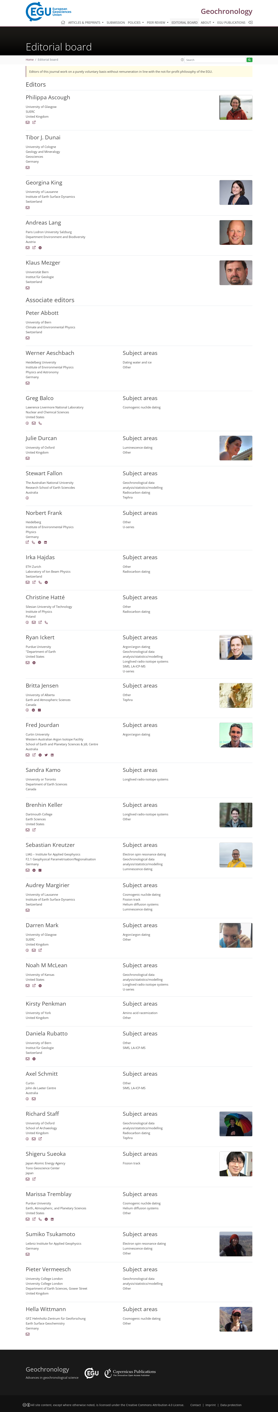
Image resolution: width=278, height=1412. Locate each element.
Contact (195, 1405)
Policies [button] (134, 22)
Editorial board (185, 22)
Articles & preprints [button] (84, 22)
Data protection (231, 1405)
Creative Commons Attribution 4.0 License (154, 1405)
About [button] (206, 22)
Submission (116, 22)
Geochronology (226, 11)
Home (30, 59)
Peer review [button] (156, 22)
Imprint (210, 1405)
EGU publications (231, 22)
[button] (182, 59)
